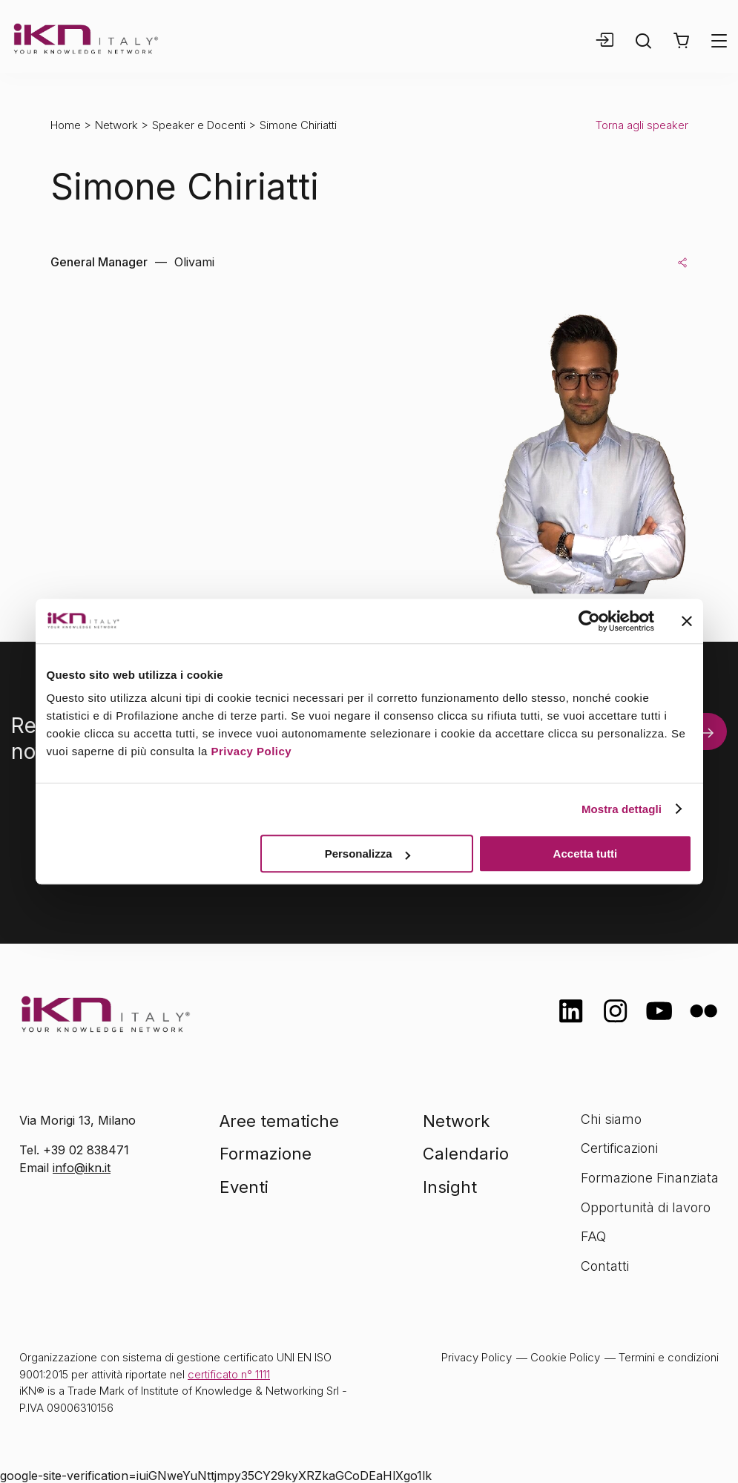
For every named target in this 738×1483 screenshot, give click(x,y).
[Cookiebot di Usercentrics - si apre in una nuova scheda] (589, 621)
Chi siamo (611, 1119)
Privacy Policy (251, 751)
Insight (450, 1187)
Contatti (605, 1266)
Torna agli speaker (642, 125)
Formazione (266, 1153)
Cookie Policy (565, 1357)
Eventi (244, 1187)
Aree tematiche (279, 1121)
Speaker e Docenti (199, 125)
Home (65, 125)
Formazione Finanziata (650, 1178)
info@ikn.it (82, 1167)
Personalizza (367, 853)
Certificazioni (619, 1148)
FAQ (593, 1236)
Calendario (466, 1153)
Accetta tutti (585, 853)
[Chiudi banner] (687, 621)
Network (116, 125)
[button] (681, 41)
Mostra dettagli (621, 809)
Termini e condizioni (669, 1357)
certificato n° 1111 (229, 1374)
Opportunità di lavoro (646, 1207)
